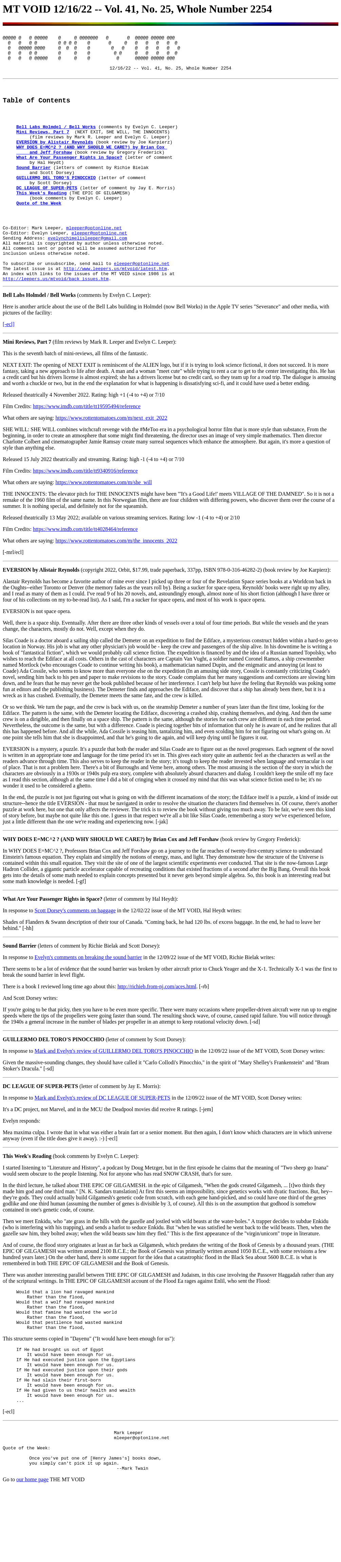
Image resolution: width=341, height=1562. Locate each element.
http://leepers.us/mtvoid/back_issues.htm (56, 324)
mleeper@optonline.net (94, 263)
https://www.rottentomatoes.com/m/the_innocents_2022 (116, 586)
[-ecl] (9, 370)
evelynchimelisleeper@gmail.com (87, 275)
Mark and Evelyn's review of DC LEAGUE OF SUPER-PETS (102, 1143)
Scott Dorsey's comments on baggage (75, 956)
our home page (32, 1553)
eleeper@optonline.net (99, 269)
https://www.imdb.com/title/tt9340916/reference (85, 516)
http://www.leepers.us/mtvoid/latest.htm (115, 312)
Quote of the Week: (26, 1518)
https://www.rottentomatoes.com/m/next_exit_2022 (112, 463)
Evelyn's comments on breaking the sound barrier (88, 1003)
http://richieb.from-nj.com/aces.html (156, 1032)
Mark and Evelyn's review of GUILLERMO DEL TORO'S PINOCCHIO (114, 1096)
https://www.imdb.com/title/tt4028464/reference (85, 574)
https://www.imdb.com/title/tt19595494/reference (86, 452)
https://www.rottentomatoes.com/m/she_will (104, 528)
